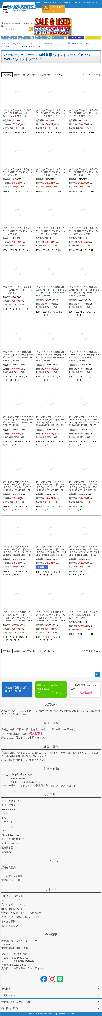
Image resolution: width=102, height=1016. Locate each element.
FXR (3, 830)
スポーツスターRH (11, 805)
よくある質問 (8, 921)
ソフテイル (7, 822)
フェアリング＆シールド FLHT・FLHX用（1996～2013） (59, 43)
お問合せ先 (51, 768)
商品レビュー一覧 (10, 880)
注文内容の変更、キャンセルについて (21, 913)
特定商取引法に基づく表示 (15, 1001)
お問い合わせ (8, 995)
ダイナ (4, 813)
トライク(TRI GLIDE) (12, 839)
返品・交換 (51, 746)
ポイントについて (10, 925)
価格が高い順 (29, 74)
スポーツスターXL (11, 801)
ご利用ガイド (18, 737)
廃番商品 (6, 851)
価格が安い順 (44, 74)
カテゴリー (51, 794)
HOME (4, 43)
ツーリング (7, 826)
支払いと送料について (13, 904)
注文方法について (10, 900)
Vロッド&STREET (11, 834)
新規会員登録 (8, 867)
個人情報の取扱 (9, 1008)
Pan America (8, 809)
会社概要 (51, 935)
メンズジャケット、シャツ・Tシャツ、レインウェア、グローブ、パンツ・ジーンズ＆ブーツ (26, 37)
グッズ (59, 37)
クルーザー (7, 817)
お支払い (51, 704)
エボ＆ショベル (9, 843)
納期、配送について (12, 908)
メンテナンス (9, 37)
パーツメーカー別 (93, 37)
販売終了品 (7, 847)
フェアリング (24, 43)
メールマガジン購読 (12, 876)
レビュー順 (57, 74)
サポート (51, 889)
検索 (30, 29)
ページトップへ (97, 674)
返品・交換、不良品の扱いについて (20, 917)
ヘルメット (42, 37)
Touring (12, 43)
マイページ (51, 861)
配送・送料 (51, 723)
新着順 (17, 74)
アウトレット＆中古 (76, 37)
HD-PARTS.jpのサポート (14, 896)
